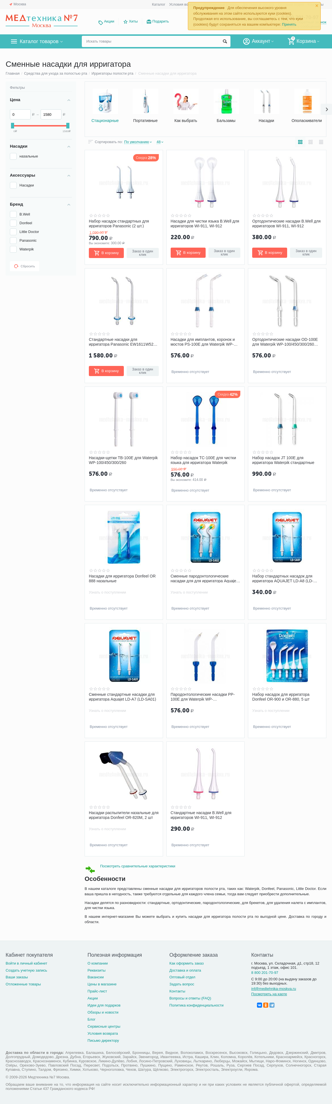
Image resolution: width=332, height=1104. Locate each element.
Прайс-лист (97, 991)
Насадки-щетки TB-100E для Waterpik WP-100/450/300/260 (123, 460)
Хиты (133, 21)
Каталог (158, 4)
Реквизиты (96, 970)
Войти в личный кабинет (26, 963)
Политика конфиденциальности (197, 1005)
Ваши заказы (17, 977)
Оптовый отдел (182, 977)
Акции (109, 21)
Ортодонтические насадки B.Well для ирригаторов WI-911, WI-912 (286, 223)
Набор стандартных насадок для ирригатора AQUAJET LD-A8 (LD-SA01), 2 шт (282, 578)
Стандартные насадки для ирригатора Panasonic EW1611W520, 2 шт (123, 341)
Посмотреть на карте (269, 994)
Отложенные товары (23, 984)
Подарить (160, 21)
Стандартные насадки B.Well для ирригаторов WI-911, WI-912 (201, 814)
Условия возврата (184, 4)
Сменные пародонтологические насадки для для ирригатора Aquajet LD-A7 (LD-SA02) (204, 578)
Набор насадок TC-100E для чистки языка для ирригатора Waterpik (203, 460)
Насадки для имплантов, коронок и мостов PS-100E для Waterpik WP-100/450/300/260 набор (203, 341)
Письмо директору (103, 1040)
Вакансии (95, 977)
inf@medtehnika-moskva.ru (273, 989)
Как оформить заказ (187, 963)
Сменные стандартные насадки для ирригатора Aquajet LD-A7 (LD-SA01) (122, 696)
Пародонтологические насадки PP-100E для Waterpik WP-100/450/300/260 (203, 696)
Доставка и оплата (185, 970)
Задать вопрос (182, 984)
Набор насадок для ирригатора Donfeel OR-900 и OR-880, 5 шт (280, 696)
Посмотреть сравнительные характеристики (137, 866)
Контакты (177, 991)
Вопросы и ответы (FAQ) (190, 998)
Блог (91, 1019)
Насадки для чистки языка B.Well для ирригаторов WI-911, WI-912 (205, 223)
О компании (97, 963)
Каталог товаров (39, 41)
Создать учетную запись (26, 970)
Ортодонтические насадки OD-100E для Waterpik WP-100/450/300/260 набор (285, 341)
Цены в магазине (101, 984)
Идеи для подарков (103, 1005)
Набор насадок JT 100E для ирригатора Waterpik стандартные (283, 460)
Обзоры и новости (102, 1012)
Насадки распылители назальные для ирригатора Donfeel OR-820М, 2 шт (124, 814)
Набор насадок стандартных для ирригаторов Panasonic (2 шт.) (119, 223)
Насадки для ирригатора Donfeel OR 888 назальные (122, 578)
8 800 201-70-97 (264, 972)
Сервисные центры (103, 1026)
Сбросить (24, 266)
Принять (289, 24)
